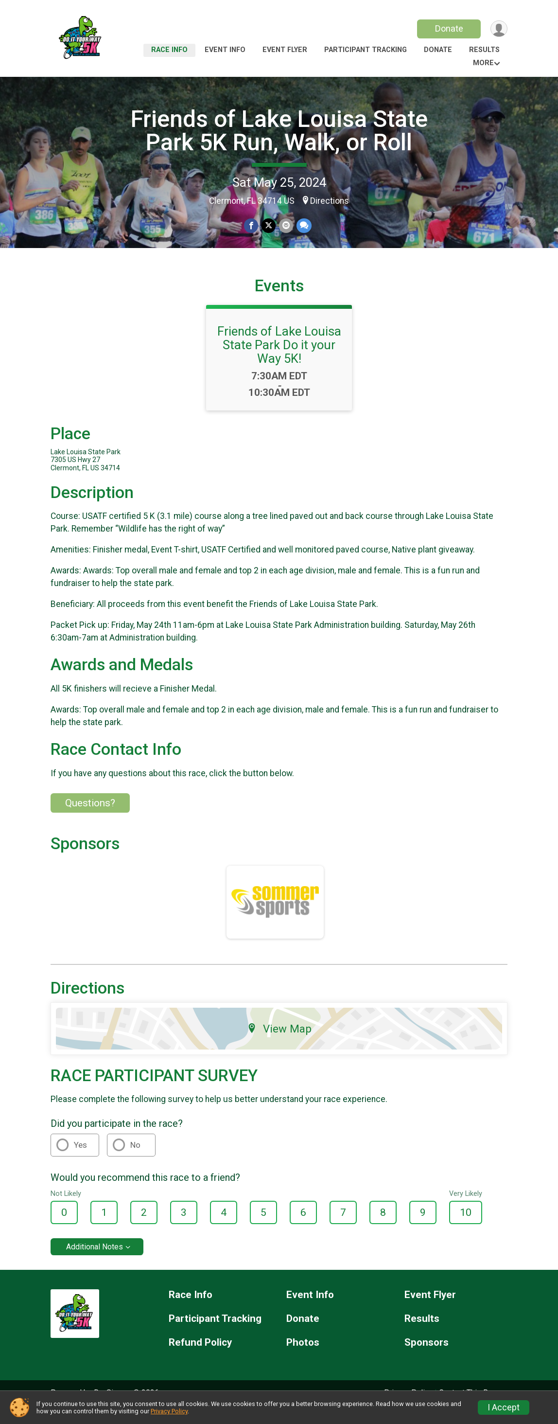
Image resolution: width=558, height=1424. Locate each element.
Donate (448, 28)
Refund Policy (200, 1356)
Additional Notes (94, 1260)
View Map (279, 1041)
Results (484, 50)
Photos (302, 1356)
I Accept (504, 1407)
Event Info (225, 50)
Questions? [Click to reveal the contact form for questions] (90, 816)
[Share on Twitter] (269, 226)
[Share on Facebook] (251, 226)
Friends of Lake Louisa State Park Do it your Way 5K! (279, 358)
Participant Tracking (365, 50)
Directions (329, 201)
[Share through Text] (303, 226)
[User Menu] (498, 29)
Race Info (169, 50)
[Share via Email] (286, 226)
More (483, 63)
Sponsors (426, 1356)
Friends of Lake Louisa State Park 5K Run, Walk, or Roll (279, 130)
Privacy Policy (169, 1411)
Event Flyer (284, 50)
